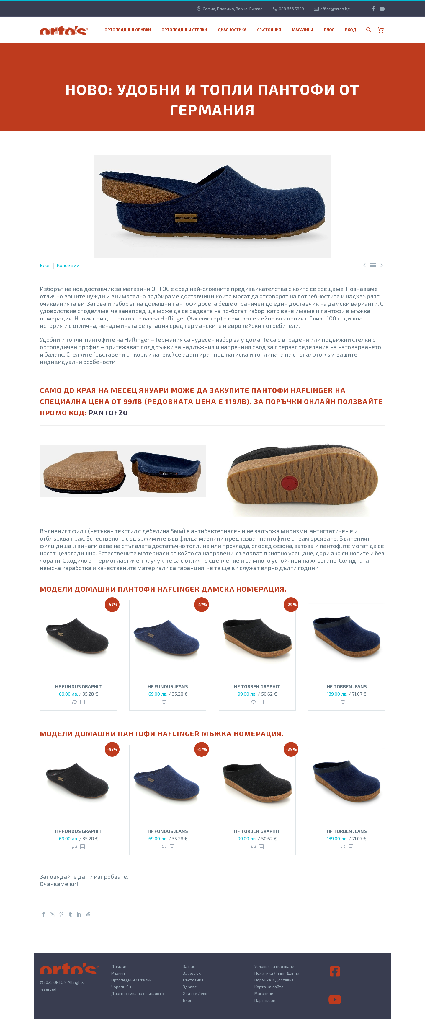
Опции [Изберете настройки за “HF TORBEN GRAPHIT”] (253, 702)
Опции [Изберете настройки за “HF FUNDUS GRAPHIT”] (75, 702)
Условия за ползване (274, 966)
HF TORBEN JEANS (347, 686)
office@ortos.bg (335, 8)
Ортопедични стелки (184, 29)
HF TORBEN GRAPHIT (257, 686)
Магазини (263, 993)
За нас (189, 966)
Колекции (68, 265)
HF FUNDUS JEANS (168, 686)
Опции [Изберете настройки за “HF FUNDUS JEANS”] (164, 702)
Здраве (190, 986)
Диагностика (232, 29)
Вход (350, 29)
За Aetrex (192, 973)
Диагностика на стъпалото (137, 993)
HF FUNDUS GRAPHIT (78, 686)
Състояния (269, 29)
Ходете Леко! (196, 993)
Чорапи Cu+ (122, 986)
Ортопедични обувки (127, 29)
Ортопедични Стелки (131, 979)
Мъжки (118, 973)
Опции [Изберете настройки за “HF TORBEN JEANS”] (343, 702)
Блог (329, 29)
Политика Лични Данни (276, 973)
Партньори (264, 1000)
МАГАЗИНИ (302, 29)
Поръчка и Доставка (274, 979)
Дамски (118, 966)
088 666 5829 (291, 8)
